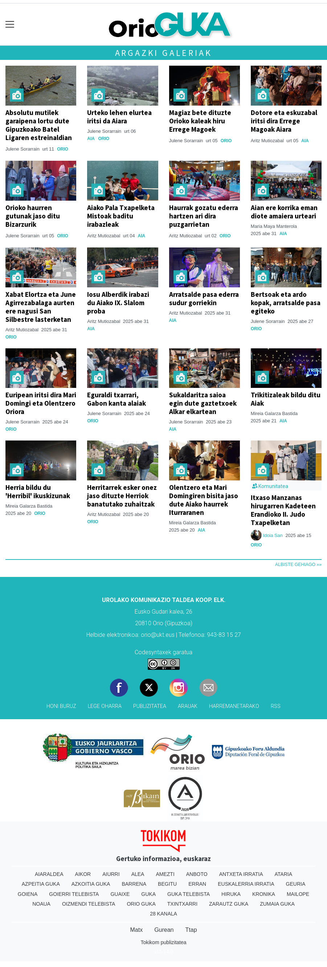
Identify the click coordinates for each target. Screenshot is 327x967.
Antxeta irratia (241, 874)
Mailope (298, 894)
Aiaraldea (49, 874)
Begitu (167, 884)
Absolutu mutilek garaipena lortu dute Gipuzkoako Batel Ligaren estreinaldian (38, 125)
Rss (276, 706)
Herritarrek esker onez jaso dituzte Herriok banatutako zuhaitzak (122, 495)
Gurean (163, 930)
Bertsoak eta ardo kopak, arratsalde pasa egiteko (285, 302)
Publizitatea (149, 706)
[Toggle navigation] (10, 24)
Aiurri (110, 874)
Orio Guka (141, 904)
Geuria (296, 884)
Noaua (41, 904)
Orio (62, 149)
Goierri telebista (74, 894)
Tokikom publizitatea (163, 942)
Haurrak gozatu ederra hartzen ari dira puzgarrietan (203, 216)
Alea (137, 874)
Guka (148, 894)
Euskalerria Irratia (246, 884)
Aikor (83, 874)
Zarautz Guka (228, 904)
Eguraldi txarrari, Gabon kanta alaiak (116, 398)
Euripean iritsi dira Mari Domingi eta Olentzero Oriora (40, 403)
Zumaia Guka (277, 904)
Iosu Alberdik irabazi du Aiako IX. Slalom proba (118, 302)
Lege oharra (105, 706)
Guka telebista (188, 894)
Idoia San (273, 535)
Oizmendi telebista (88, 904)
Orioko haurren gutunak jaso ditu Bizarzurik (32, 216)
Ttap (191, 930)
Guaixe (120, 894)
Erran (197, 884)
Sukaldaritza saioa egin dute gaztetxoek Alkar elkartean (203, 403)
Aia (90, 138)
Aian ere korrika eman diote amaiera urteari (284, 211)
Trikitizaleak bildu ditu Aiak (285, 398)
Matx (136, 930)
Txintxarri (182, 904)
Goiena (27, 894)
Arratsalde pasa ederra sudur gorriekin (204, 298)
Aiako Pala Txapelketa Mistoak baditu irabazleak (121, 216)
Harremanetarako (234, 706)
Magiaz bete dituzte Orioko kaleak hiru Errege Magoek (200, 121)
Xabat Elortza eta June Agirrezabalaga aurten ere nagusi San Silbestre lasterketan (40, 307)
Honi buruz (61, 706)
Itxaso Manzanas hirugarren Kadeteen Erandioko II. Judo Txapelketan (283, 510)
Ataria (284, 874)
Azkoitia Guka (90, 884)
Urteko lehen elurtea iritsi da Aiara (119, 116)
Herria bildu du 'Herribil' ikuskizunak (37, 491)
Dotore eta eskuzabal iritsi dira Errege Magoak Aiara (284, 121)
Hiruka (231, 894)
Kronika (263, 894)
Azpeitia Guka (41, 884)
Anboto (197, 874)
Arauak (187, 706)
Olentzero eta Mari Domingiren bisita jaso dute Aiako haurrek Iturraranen (203, 500)
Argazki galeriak (163, 52)
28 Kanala (163, 914)
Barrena (134, 884)
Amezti (165, 874)
